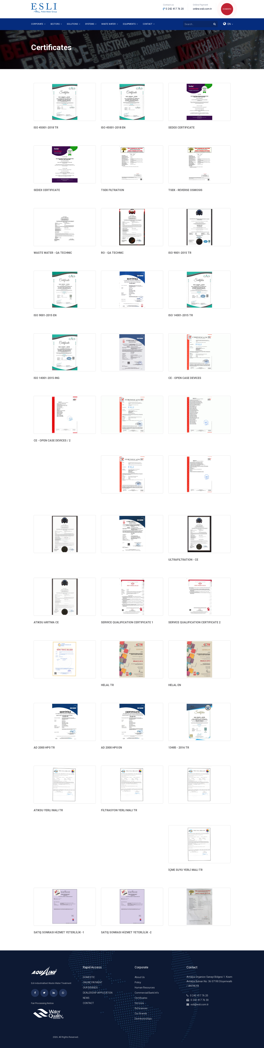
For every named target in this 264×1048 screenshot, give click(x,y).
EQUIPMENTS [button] (130, 24)
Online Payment (92, 982)
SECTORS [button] (56, 24)
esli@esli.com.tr (200, 1004)
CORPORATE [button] (38, 24)
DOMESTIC (227, 9)
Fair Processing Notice (42, 1003)
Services (139, 1003)
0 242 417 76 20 (199, 995)
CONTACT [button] (149, 24)
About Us (140, 977)
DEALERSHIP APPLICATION (97, 992)
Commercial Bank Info (147, 992)
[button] (228, 24)
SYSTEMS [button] (91, 24)
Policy (138, 982)
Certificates (141, 998)
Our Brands (90, 987)
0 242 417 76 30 (200, 1000)
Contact (88, 1003)
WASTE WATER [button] (109, 24)
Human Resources (145, 987)
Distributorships (143, 1018)
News (86, 998)
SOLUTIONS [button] (73, 24)
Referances (141, 1008)
